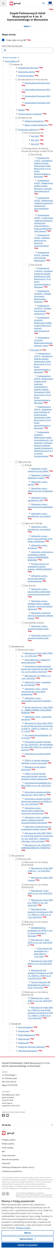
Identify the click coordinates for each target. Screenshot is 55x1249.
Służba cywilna (8, 1143)
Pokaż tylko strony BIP (18, 40)
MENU (27, 26)
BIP (3, 1151)
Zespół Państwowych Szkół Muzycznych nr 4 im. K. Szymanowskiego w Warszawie (27, 16)
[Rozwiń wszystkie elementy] (11, 57)
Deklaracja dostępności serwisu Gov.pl (18, 1167)
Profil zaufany (7, 1147)
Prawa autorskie (8, 1155)
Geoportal (6, 1163)
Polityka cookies (8, 1140)
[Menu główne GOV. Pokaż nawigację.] (3, 3)
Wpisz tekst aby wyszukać (12, 46)
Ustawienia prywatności (12, 1171)
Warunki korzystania (10, 1159)
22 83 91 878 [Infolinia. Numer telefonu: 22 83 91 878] (7, 1100)
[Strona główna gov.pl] (15, 4)
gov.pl (8, 1133)
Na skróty (6, 1125)
